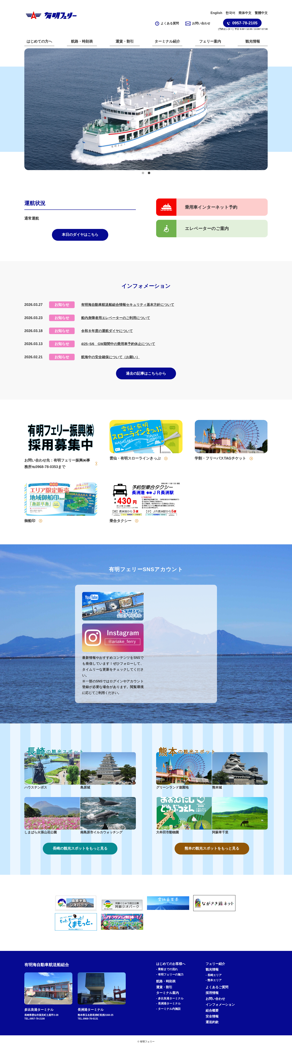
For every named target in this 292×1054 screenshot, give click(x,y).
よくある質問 (167, 23)
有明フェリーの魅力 (171, 980)
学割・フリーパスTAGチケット (220, 463)
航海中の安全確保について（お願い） (112, 359)
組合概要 (212, 1016)
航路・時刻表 (82, 41)
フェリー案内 (210, 41)
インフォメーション (220, 1011)
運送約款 (212, 1028)
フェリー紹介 (215, 970)
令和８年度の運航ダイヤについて (108, 333)
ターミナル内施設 (169, 1015)
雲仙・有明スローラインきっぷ (135, 463)
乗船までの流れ (168, 975)
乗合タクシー (120, 525)
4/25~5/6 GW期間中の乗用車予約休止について (120, 346)
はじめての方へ (39, 41)
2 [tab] (149, 173)
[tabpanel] (146, 109)
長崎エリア (214, 981)
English (216, 13)
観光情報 (252, 41)
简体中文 (244, 13)
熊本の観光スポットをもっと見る (211, 854)
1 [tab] (143, 173)
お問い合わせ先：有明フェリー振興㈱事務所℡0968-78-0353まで (57, 468)
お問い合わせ (197, 23)
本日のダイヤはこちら (80, 236)
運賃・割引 (125, 41)
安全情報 (212, 1022)
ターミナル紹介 (167, 41)
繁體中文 (261, 13)
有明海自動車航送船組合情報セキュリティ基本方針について (130, 307)
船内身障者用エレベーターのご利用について (117, 320)
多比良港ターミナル (171, 1005)
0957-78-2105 (242, 23)
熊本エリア (214, 986)
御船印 (29, 525)
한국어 (230, 13)
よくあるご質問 (217, 993)
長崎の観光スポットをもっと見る (80, 854)
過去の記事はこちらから (146, 377)
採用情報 (212, 999)
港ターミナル (169, 1010)
